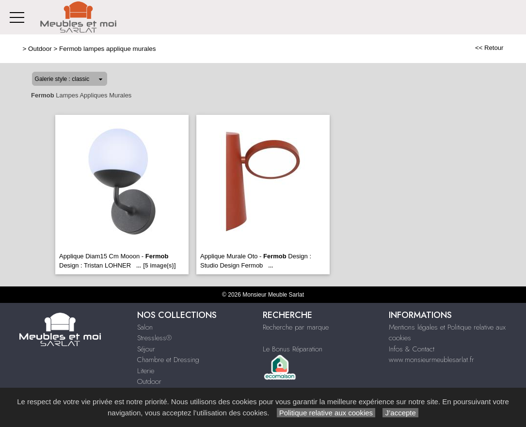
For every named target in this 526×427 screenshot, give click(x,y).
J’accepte (400, 413)
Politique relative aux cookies (326, 413)
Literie (145, 370)
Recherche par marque (296, 327)
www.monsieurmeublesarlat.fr (431, 359)
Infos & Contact (411, 349)
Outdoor (40, 48)
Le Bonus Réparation (292, 349)
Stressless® (154, 337)
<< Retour (489, 47)
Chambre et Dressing (168, 359)
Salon (145, 327)
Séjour (146, 349)
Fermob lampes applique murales (107, 48)
